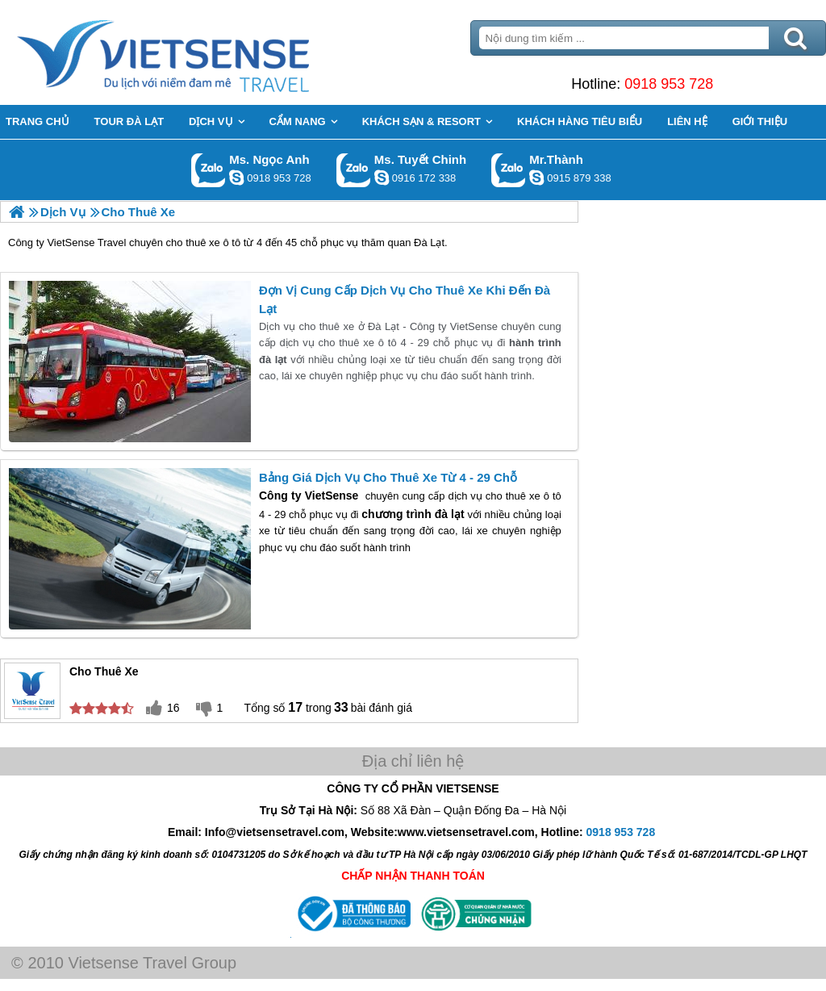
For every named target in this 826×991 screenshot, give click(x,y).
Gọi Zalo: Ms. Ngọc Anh (208, 170)
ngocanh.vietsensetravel (236, 177)
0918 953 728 (668, 84)
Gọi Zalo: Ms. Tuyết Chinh (354, 170)
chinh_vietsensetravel (381, 177)
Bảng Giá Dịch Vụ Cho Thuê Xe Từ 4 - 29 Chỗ (388, 477)
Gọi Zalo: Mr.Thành (508, 170)
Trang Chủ (203, 52)
